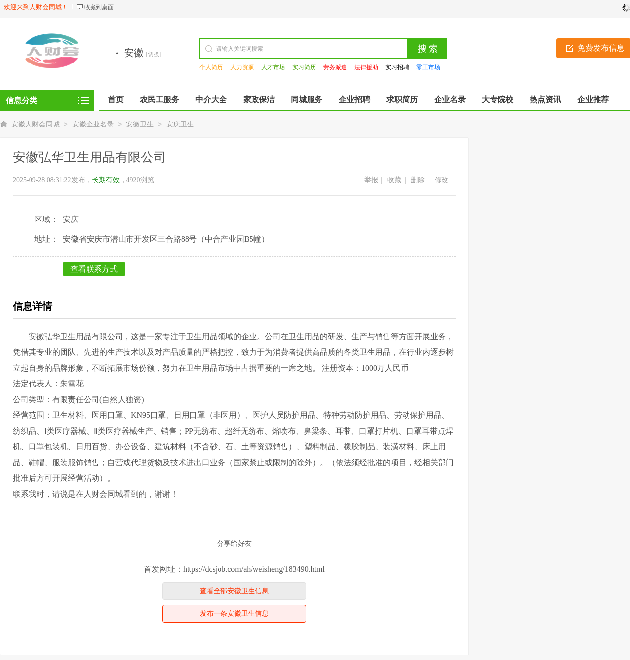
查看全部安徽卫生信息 (234, 591)
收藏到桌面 (99, 7)
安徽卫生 (140, 124)
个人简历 (211, 67)
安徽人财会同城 (35, 124)
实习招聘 (397, 67)
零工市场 (428, 67)
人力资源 (242, 67)
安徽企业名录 (93, 124)
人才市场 (273, 67)
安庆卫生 (180, 124)
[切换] (154, 54)
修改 (441, 180)
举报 (371, 180)
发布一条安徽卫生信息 (234, 613)
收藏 (394, 180)
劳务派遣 (335, 67)
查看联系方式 (94, 269)
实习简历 (304, 67)
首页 (116, 99)
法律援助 (366, 67)
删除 (418, 180)
